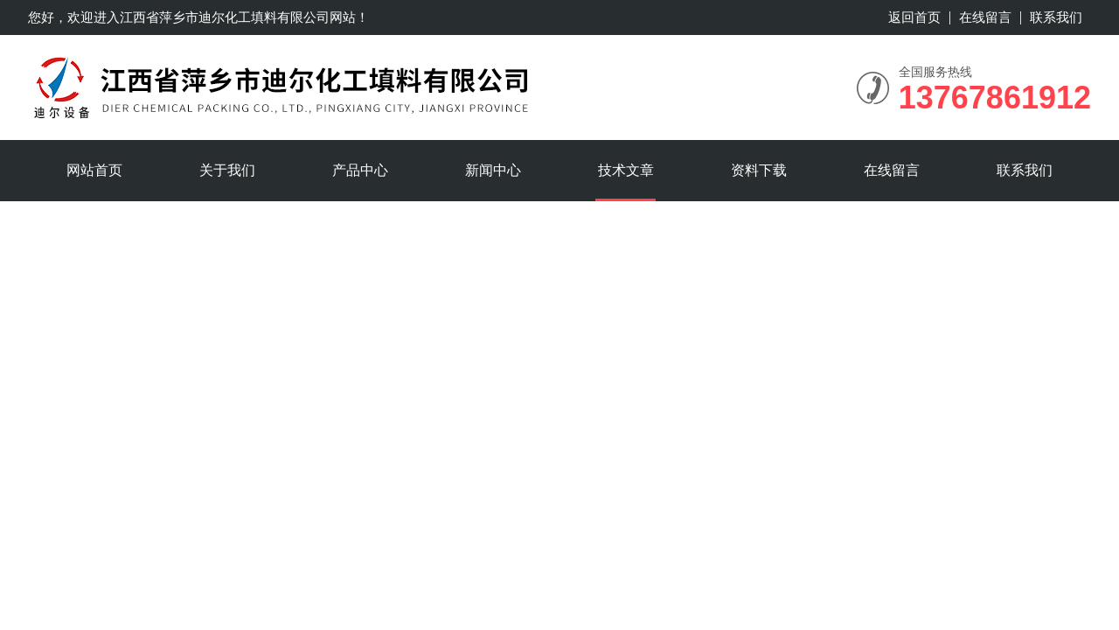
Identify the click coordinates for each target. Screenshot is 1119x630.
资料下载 (759, 170)
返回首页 (914, 17)
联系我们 (1056, 17)
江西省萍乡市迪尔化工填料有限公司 (225, 17)
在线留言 (985, 17)
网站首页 (94, 170)
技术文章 (626, 170)
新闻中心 (493, 170)
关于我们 (227, 170)
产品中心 (360, 170)
